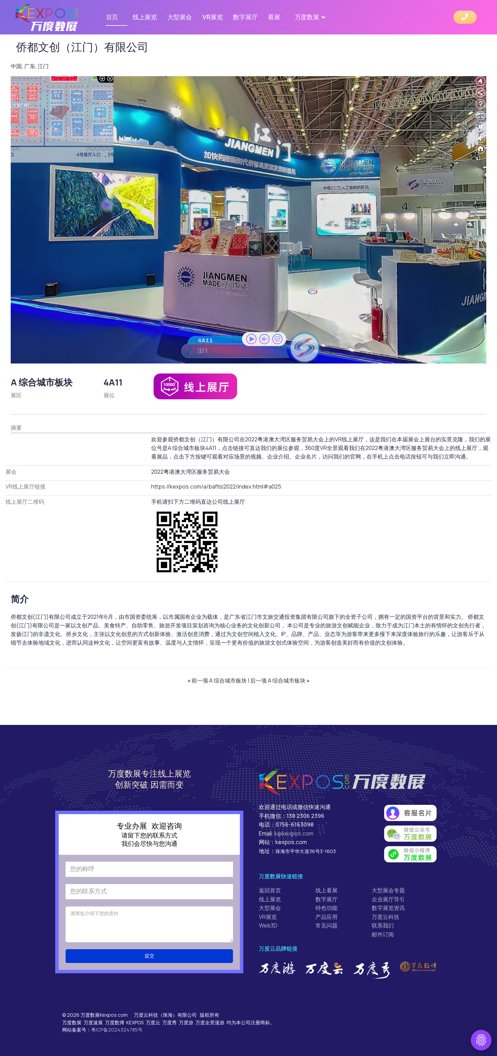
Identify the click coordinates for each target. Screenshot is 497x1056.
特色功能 (326, 908)
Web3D (268, 925)
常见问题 (326, 925)
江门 (43, 66)
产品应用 (326, 917)
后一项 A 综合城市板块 (280, 680)
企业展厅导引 (388, 899)
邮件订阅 (383, 934)
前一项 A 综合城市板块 (217, 680)
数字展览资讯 (388, 908)
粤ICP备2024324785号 (117, 1029)
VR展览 (212, 17)
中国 (16, 66)
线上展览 (145, 17)
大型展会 (179, 17)
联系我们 (383, 925)
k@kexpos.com (293, 833)
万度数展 (307, 17)
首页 (112, 17)
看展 (274, 17)
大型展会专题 (388, 890)
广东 (29, 66)
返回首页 (270, 890)
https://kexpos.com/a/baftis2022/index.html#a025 (216, 486)
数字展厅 (245, 17)
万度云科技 (385, 917)
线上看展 (326, 890)
